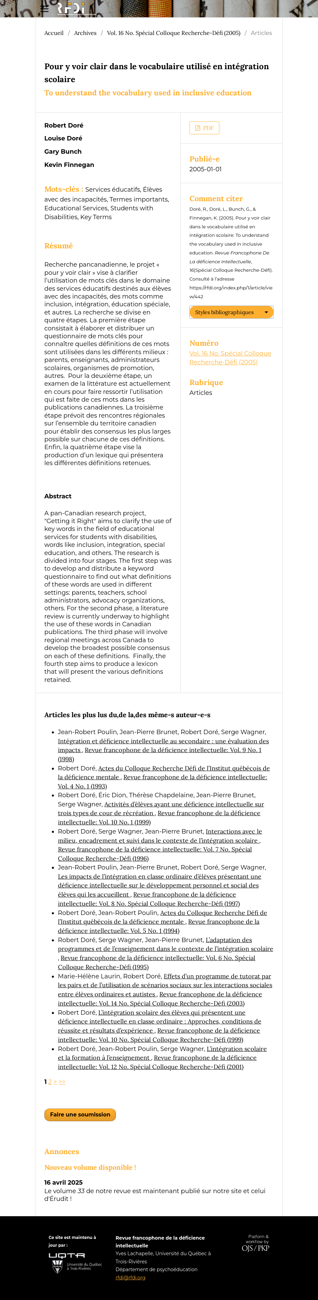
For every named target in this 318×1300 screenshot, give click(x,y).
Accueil (54, 33)
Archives (85, 33)
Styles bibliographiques (224, 312)
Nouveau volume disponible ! (90, 1167)
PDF (208, 128)
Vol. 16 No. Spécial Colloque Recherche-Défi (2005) (173, 33)
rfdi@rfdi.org (130, 1278)
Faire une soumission (80, 1114)
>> (62, 1082)
